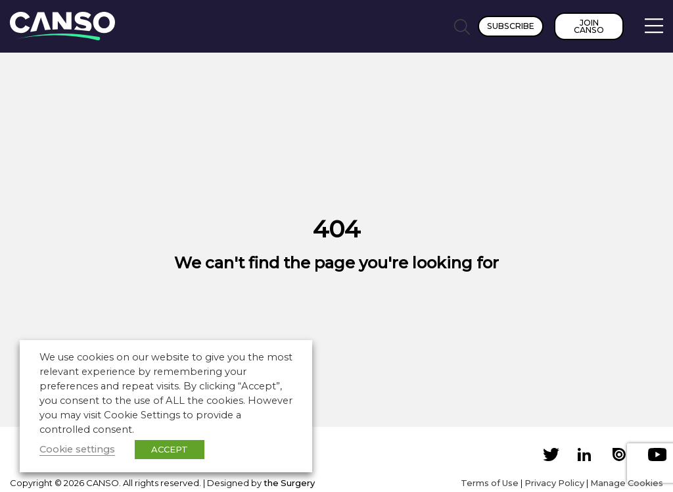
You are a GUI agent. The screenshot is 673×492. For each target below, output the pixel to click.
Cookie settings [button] (77, 449)
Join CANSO (589, 26)
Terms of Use (490, 483)
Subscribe (510, 26)
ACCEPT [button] (169, 449)
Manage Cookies (626, 483)
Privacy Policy (554, 483)
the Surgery (289, 483)
